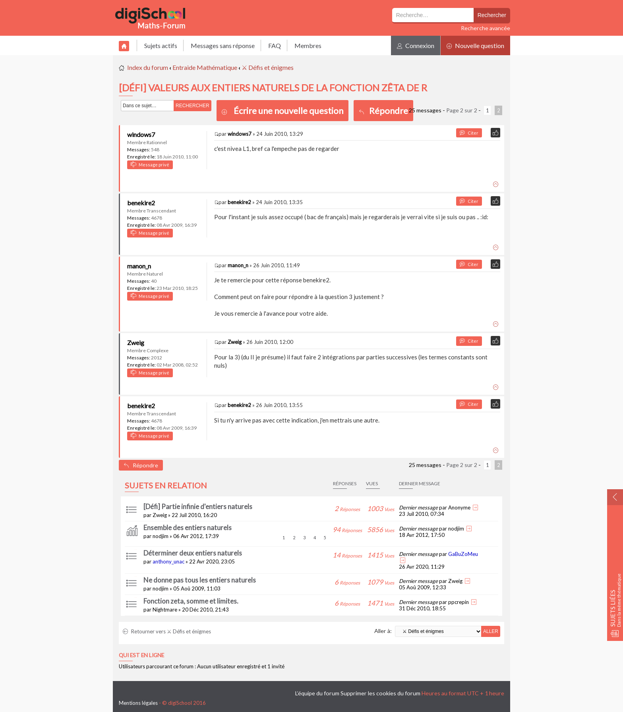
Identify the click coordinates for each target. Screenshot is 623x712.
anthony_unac (168, 561)
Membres (307, 45)
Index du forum (147, 67)
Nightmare (165, 609)
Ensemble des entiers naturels (187, 527)
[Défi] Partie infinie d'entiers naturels (197, 506)
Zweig (135, 342)
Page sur (461, 110)
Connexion (415, 45)
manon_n (139, 266)
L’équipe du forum (317, 693)
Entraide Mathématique (204, 67)
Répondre (383, 110)
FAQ (274, 45)
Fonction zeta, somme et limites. (190, 601)
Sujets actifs (160, 45)
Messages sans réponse (223, 45)
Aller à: (383, 630)
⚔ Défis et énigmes (268, 67)
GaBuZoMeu (463, 554)
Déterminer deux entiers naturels (192, 553)
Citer (469, 132)
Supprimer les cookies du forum (380, 693)
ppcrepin (458, 602)
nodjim (160, 536)
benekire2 (141, 202)
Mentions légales (138, 703)
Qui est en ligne (141, 655)
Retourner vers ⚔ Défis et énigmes (167, 631)
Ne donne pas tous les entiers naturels (199, 580)
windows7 (141, 134)
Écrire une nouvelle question (288, 110)
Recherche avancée (485, 28)
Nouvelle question (475, 45)
